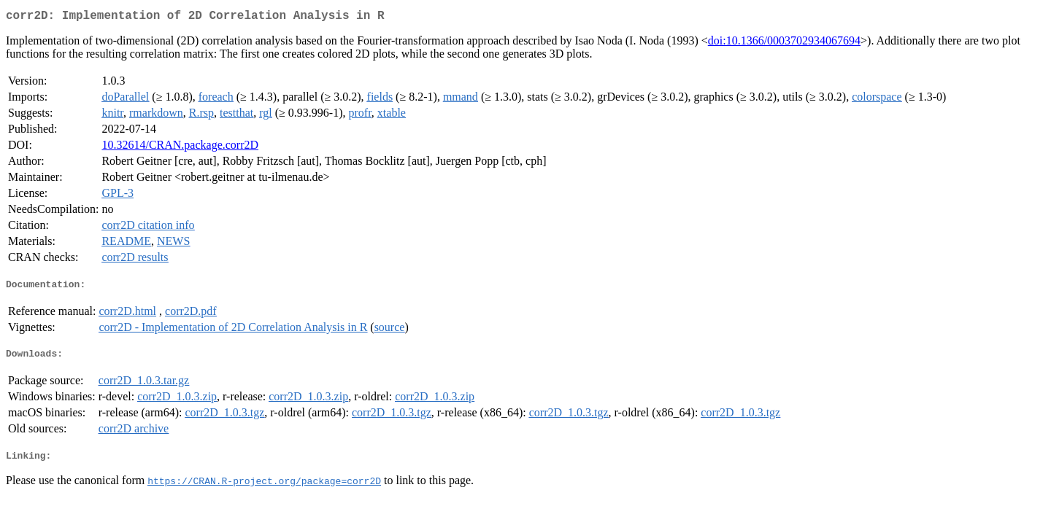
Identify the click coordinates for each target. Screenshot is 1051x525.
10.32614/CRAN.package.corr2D (179, 147)
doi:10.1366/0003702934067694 (784, 43)
